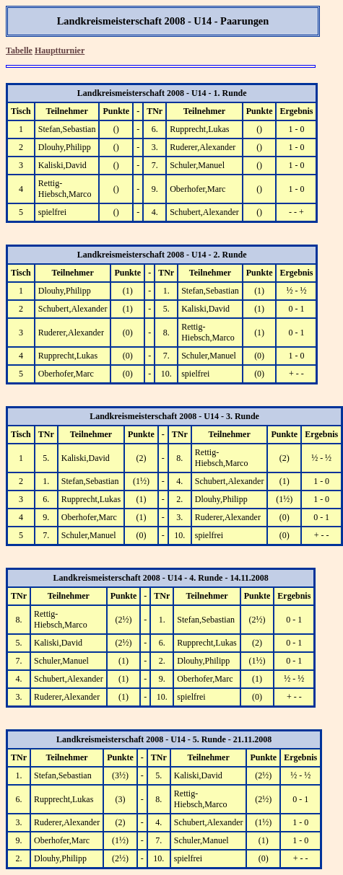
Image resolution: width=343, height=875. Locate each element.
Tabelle (19, 50)
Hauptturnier (59, 50)
